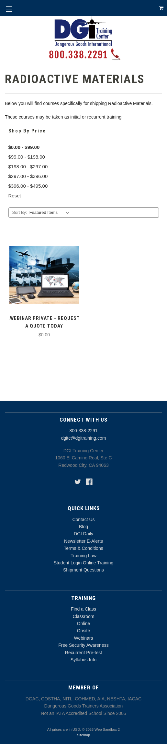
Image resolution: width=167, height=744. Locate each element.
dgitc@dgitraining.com (83, 438)
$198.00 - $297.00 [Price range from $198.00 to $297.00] (28, 166)
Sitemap (83, 735)
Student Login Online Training (83, 562)
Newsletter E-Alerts (83, 541)
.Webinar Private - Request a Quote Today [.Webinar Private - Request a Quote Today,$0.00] (44, 322)
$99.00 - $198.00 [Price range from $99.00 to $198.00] (26, 157)
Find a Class (83, 609)
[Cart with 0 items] (161, 8)
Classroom (84, 616)
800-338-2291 (83, 430)
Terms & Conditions (83, 548)
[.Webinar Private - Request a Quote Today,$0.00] (44, 275)
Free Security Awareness (83, 645)
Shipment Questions (83, 569)
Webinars (83, 638)
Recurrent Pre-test (83, 652)
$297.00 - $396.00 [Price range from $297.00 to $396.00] (28, 176)
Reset (14, 195)
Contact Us (83, 519)
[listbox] (50, 212)
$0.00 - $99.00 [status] (24, 147)
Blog (83, 526)
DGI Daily (83, 533)
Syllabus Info (83, 659)
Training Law (83, 555)
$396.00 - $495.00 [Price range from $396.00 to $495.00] (28, 186)
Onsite (83, 630)
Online (83, 623)
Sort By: (19, 212)
